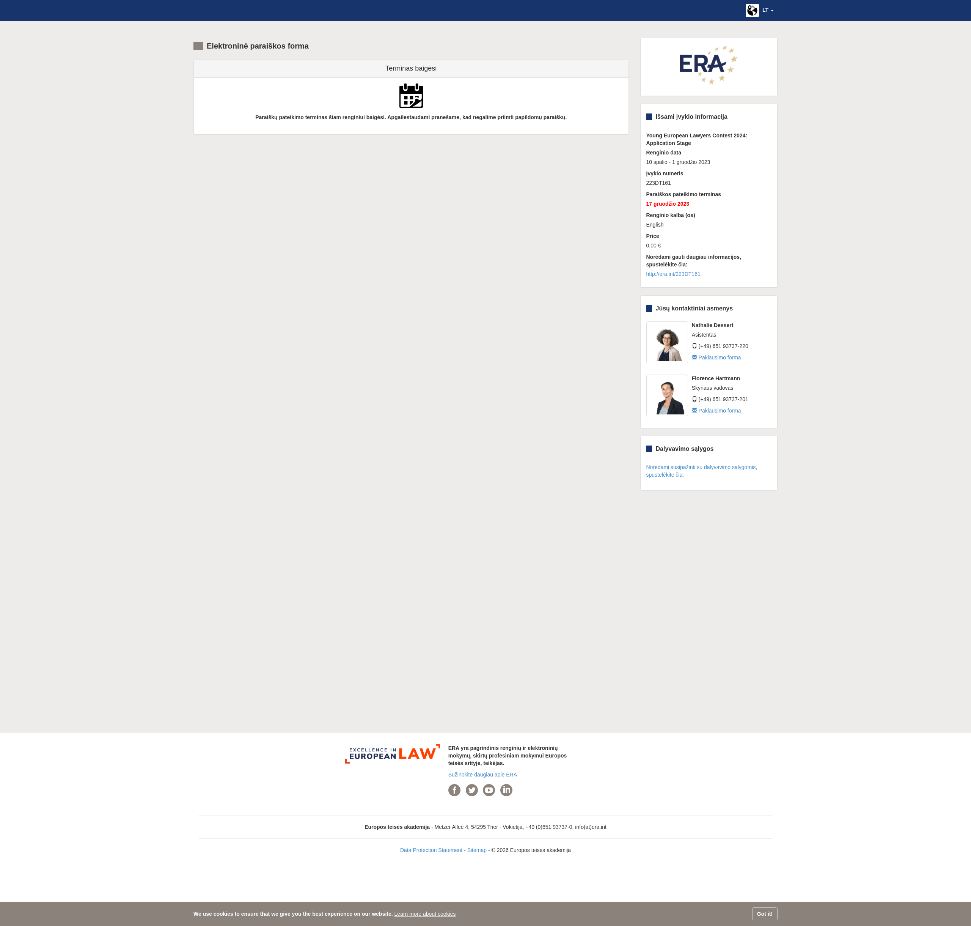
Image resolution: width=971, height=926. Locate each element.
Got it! (765, 914)
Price (652, 236)
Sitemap (477, 850)
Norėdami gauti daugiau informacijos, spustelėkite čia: (693, 261)
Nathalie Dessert (713, 325)
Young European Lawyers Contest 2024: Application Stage (697, 139)
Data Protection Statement (431, 850)
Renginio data (664, 153)
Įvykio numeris (664, 173)
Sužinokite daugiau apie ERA (482, 775)
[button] (760, 10)
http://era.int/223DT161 (673, 274)
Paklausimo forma (716, 357)
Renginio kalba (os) (670, 215)
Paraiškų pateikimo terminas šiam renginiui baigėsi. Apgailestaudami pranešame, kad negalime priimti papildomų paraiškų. (411, 117)
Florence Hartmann (716, 378)
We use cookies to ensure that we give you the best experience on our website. (293, 914)
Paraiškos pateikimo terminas (683, 194)
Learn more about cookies (425, 914)
